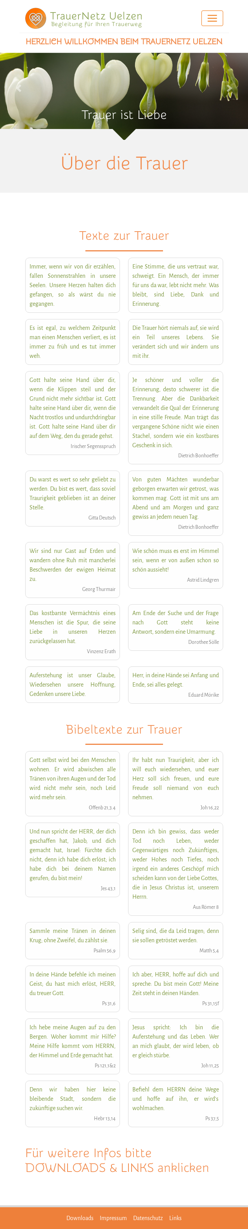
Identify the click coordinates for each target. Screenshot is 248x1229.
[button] (18, 88)
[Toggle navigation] (212, 18)
